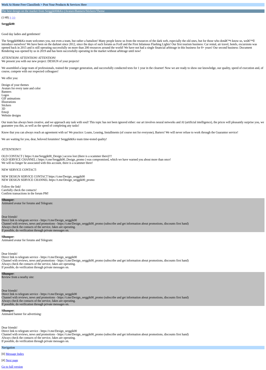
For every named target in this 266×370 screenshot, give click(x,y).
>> (13, 17)
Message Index (15, 353)
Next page (12, 360)
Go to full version (12, 366)
